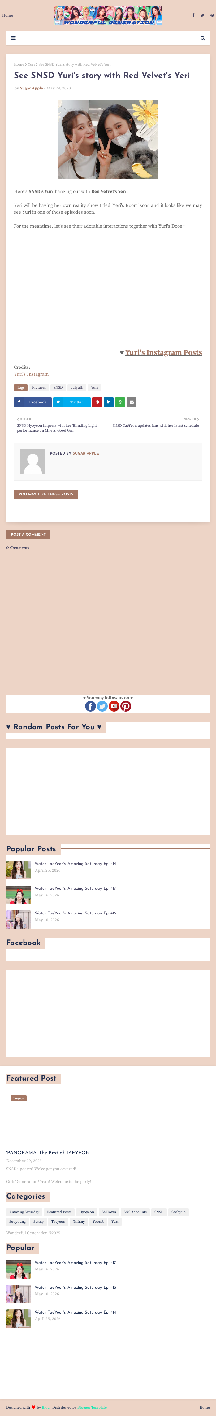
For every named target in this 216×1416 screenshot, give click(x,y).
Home (19, 64)
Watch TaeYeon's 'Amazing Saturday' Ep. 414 (75, 864)
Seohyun (178, 1212)
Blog (46, 1407)
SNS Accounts (135, 1212)
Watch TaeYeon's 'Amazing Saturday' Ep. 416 (75, 913)
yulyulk (77, 387)
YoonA (98, 1221)
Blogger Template (92, 1407)
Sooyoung (17, 1221)
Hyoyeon (86, 1212)
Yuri (31, 64)
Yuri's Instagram (31, 374)
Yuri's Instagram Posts (163, 352)
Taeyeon (58, 1221)
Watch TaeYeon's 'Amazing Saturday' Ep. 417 (75, 889)
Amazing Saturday (24, 1212)
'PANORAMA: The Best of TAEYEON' (48, 1153)
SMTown (109, 1212)
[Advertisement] (108, 791)
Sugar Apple (31, 88)
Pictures (39, 387)
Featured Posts (59, 1212)
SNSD (58, 387)
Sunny (38, 1221)
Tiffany (79, 1221)
